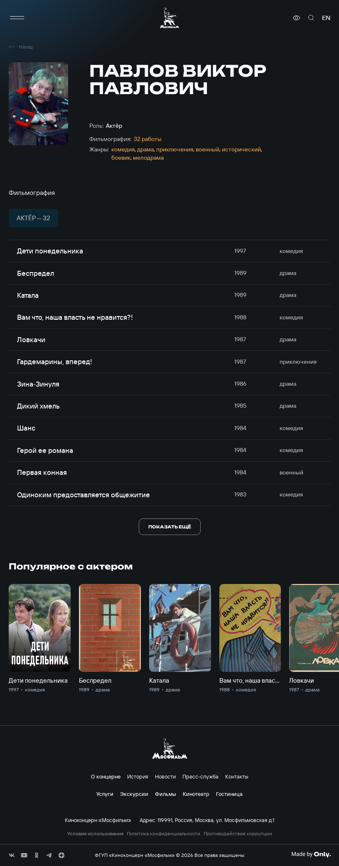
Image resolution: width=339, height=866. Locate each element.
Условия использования (95, 834)
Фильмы (165, 794)
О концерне (105, 776)
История (137, 776)
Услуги (104, 794)
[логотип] (169, 17)
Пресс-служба (200, 776)
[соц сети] (11, 855)
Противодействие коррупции (238, 834)
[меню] (17, 18)
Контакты (236, 776)
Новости (165, 776)
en (326, 18)
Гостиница (229, 794)
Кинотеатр (196, 794)
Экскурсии (134, 794)
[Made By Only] (311, 854)
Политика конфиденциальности (163, 834)
